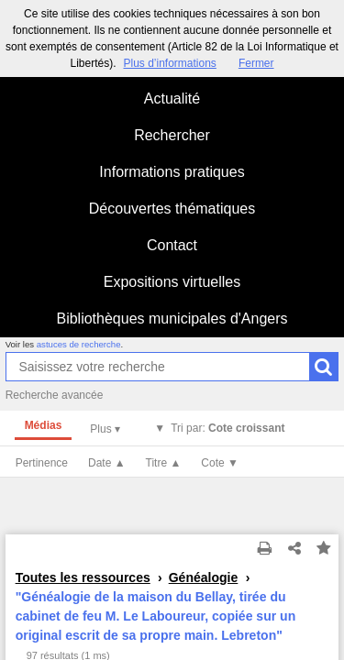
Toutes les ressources (83, 577)
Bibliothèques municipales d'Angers (171, 318)
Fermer (256, 63)
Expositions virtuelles (172, 282)
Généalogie (204, 577)
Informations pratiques (171, 172)
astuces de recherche (79, 344)
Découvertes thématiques (172, 208)
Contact (172, 245)
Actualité (172, 98)
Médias (43, 425)
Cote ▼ (220, 462)
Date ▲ (107, 462)
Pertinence (42, 462)
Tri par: (227, 428)
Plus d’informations (169, 63)
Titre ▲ (164, 462)
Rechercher (172, 135)
